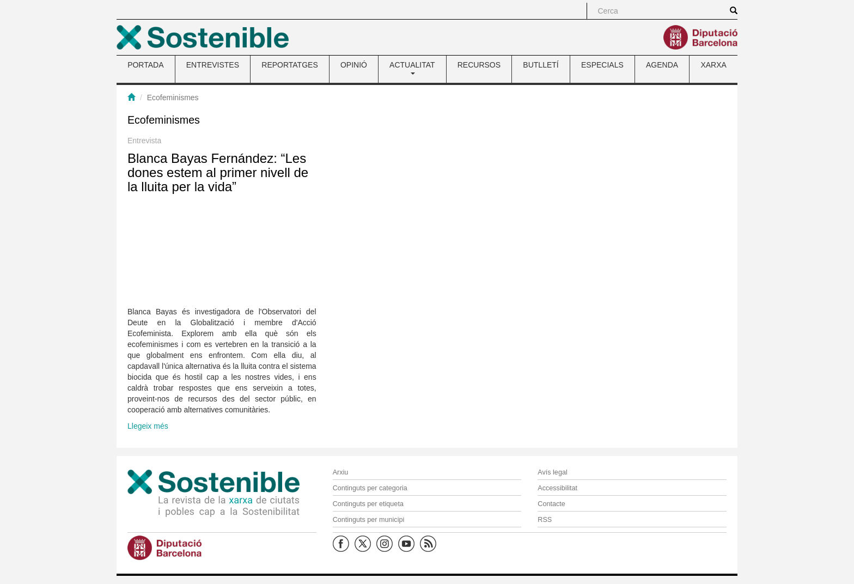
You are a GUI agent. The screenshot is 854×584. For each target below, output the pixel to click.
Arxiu (341, 472)
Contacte (551, 504)
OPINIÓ (353, 64)
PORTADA (145, 64)
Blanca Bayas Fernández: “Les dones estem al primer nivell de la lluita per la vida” (217, 172)
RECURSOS (479, 64)
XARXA (713, 64)
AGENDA (662, 64)
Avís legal (552, 472)
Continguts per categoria (370, 488)
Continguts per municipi (369, 520)
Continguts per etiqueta (368, 504)
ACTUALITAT (412, 67)
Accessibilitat (557, 488)
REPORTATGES (289, 64)
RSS (545, 520)
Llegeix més (147, 426)
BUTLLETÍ (540, 64)
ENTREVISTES (212, 64)
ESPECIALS (602, 64)
